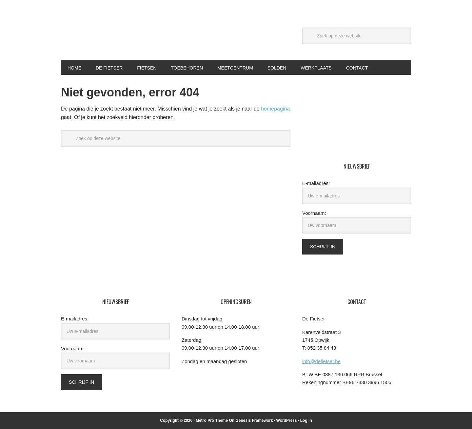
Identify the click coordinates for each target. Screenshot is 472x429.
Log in (306, 420)
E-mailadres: (316, 183)
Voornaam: (314, 213)
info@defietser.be (321, 361)
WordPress (286, 420)
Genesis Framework (254, 420)
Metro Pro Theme (212, 420)
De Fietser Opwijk (105, 35)
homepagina (275, 109)
